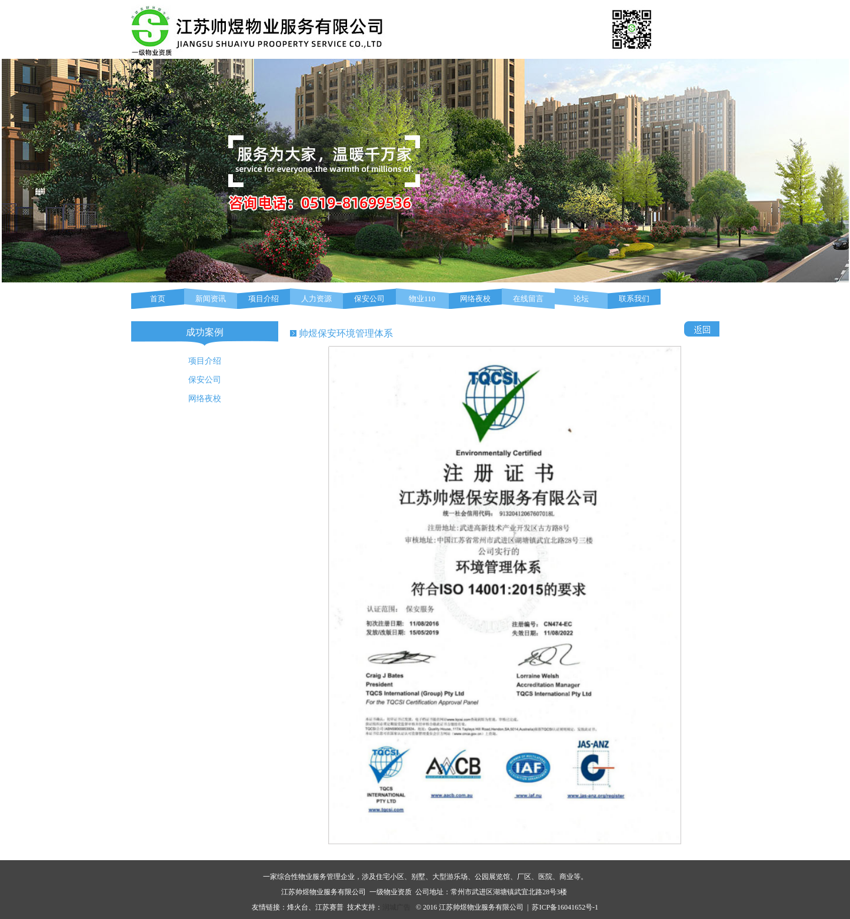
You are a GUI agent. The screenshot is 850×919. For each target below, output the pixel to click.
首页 (157, 298)
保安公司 (369, 298)
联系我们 (634, 298)
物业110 (422, 298)
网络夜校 (475, 298)
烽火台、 (301, 907)
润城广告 (396, 907)
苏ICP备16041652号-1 (565, 907)
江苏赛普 (329, 907)
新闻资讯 (210, 298)
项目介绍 (263, 298)
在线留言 (528, 298)
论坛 (581, 298)
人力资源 (316, 298)
